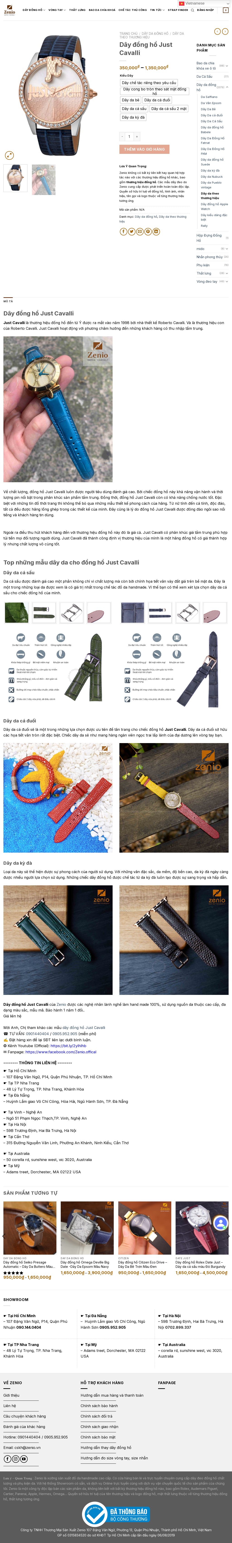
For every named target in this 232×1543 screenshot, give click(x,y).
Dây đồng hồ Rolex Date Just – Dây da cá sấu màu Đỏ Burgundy (200, 1264)
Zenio (61, 1004)
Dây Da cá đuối (212, 115)
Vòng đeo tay (207, 281)
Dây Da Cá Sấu (211, 121)
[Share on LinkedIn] (156, 231)
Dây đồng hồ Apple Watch (214, 206)
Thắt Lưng (83, 5)
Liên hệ (9, 1405)
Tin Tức (162, 6)
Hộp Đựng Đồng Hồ (209, 237)
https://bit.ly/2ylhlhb (68, 1046)
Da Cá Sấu (204, 76)
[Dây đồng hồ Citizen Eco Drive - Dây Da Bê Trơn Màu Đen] (144, 1228)
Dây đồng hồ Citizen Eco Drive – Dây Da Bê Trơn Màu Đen (142, 1264)
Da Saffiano (209, 97)
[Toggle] (227, 65)
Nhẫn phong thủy (210, 257)
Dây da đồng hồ (155, 33)
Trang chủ (128, 33)
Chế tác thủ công (138, 5)
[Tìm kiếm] (192, 10)
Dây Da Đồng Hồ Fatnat (213, 140)
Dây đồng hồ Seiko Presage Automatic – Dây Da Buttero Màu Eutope (28, 1264)
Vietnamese (192, 3)
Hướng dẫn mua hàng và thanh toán (112, 1395)
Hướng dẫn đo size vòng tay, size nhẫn (114, 1458)
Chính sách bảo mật (98, 1437)
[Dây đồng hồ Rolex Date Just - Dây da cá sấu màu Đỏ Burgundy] (202, 1228)
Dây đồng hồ (39, 6)
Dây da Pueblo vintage (211, 185)
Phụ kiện (203, 265)
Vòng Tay (62, 6)
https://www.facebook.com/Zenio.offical (60, 1052)
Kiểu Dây (126, 75)
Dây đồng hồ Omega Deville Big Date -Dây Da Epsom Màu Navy (85, 1264)
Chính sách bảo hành (99, 1405)
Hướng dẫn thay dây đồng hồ (106, 1447)
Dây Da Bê (208, 109)
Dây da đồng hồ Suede (212, 162)
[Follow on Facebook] (7, 1459)
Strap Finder (40, 14)
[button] (13, 1273)
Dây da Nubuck (212, 176)
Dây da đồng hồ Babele (212, 129)
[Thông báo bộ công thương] (116, 1514)
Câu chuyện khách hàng (24, 1416)
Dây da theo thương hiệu (210, 196)
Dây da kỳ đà (210, 170)
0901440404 (37, 1033)
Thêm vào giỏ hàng (144, 149)
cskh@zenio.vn (27, 1447)
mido (200, 249)
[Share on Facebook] (123, 231)
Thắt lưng (204, 273)
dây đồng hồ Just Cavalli (84, 1027)
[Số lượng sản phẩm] (129, 136)
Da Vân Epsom (211, 103)
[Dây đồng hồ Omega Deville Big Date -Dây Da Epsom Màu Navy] (87, 1228)
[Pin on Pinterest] (148, 231)
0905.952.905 (65, 1033)
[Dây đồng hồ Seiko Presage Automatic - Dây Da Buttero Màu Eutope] (29, 1228)
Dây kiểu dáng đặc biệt (214, 217)
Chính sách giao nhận (99, 1426)
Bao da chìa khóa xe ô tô (206, 65)
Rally (204, 225)
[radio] (149, 82)
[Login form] (205, 10)
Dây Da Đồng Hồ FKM (213, 151)
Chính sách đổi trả (96, 1416)
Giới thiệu (11, 1395)
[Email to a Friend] (140, 231)
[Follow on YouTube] (24, 1459)
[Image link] (58, 409)
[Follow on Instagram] (15, 1459)
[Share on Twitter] (131, 231)
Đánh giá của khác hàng (24, 1426)
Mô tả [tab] (8, 301)
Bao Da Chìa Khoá (107, 5)
